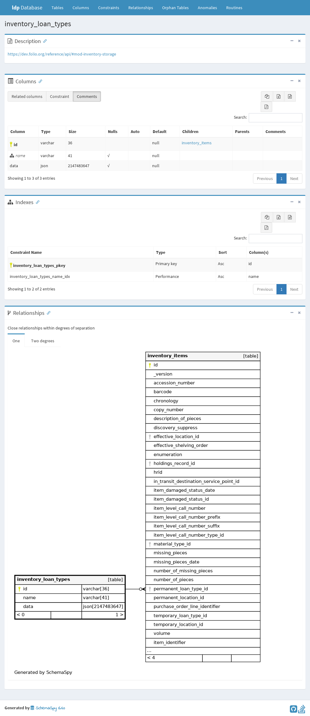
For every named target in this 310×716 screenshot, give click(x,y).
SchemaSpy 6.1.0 (47, 708)
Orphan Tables (175, 7)
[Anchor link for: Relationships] (47, 312)
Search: (268, 117)
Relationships (140, 7)
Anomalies (207, 7)
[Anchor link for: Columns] (39, 81)
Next (294, 178)
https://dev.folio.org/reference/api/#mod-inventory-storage (62, 54)
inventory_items (197, 143)
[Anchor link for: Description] (43, 40)
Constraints (108, 7)
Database (27, 7)
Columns (81, 7)
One (16, 341)
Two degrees (42, 341)
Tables (60, 7)
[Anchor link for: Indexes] (36, 201)
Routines (234, 7)
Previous (265, 178)
